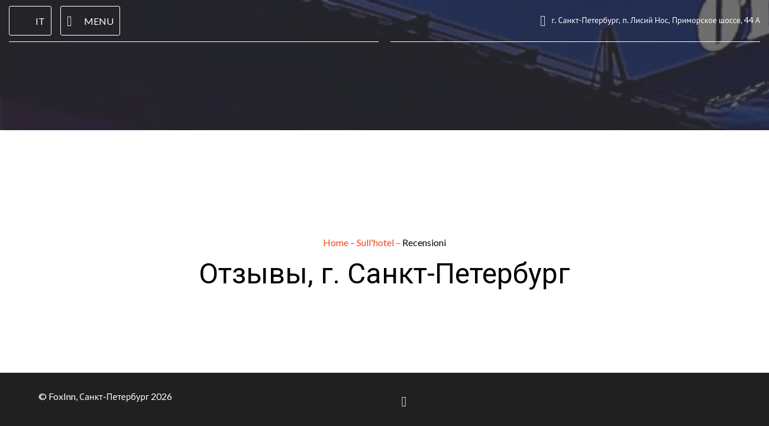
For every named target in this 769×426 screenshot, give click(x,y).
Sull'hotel (376, 242)
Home (336, 242)
